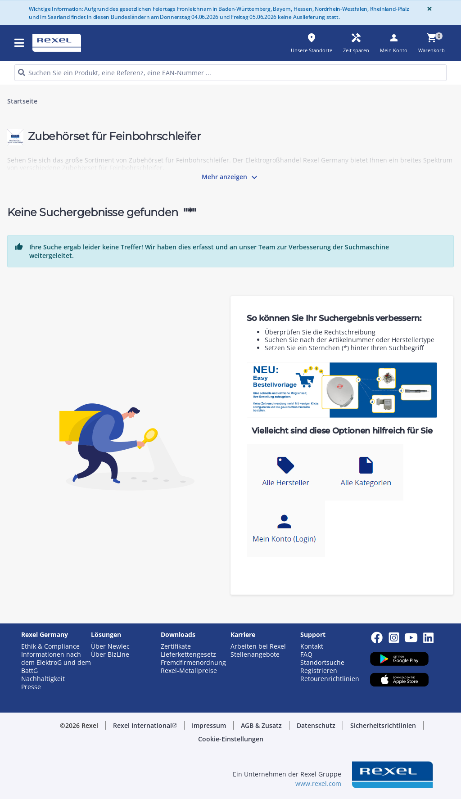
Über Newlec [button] (110, 646)
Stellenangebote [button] (255, 654)
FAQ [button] (306, 654)
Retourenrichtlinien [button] (329, 679)
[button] (145, 725)
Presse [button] (31, 687)
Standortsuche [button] (322, 663)
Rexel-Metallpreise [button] (189, 671)
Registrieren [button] (318, 671)
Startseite (22, 101)
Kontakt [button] (311, 646)
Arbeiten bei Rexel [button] (258, 646)
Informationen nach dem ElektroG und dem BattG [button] (56, 662)
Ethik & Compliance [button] (50, 646)
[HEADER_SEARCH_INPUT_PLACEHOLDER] (230, 72)
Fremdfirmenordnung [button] (193, 663)
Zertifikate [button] (176, 646)
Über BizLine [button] (110, 654)
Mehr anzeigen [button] (231, 177)
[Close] (427, 9)
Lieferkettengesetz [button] (188, 654)
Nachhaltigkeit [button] (43, 679)
